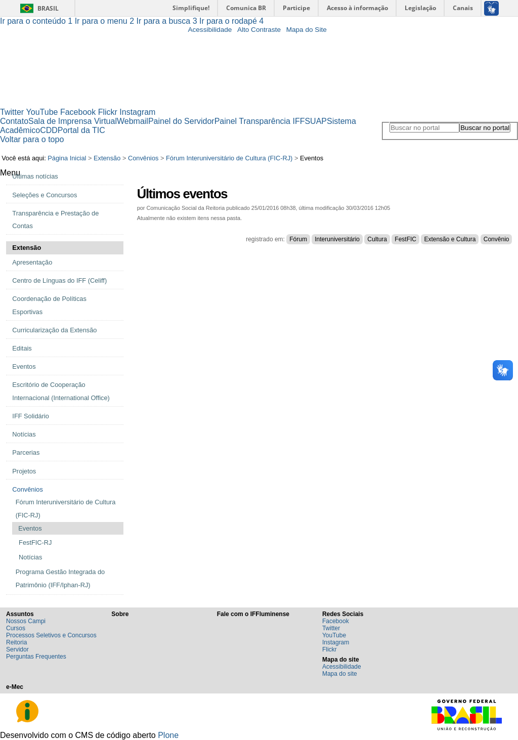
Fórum (298, 239)
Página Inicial (67, 158)
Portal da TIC (81, 130)
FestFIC (405, 239)
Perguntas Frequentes (36, 656)
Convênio (496, 239)
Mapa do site (339, 673)
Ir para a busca (168, 21)
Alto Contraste (259, 29)
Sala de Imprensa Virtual (72, 121)
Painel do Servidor (181, 121)
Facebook (78, 112)
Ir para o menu (106, 21)
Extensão (107, 158)
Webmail (132, 121)
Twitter (12, 112)
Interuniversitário (337, 239)
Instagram (137, 112)
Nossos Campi (26, 621)
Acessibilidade (210, 29)
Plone (168, 735)
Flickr (107, 112)
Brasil (48, 8)
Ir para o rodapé (231, 21)
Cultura (377, 239)
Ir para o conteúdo (37, 21)
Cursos (15, 628)
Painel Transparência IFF (259, 121)
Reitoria (16, 642)
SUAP (316, 121)
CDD (49, 130)
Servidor (17, 649)
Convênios (143, 158)
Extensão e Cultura (450, 239)
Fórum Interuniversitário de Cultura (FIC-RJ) (229, 158)
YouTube (42, 112)
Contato (14, 121)
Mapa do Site (306, 29)
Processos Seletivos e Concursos (51, 635)
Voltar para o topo (32, 139)
